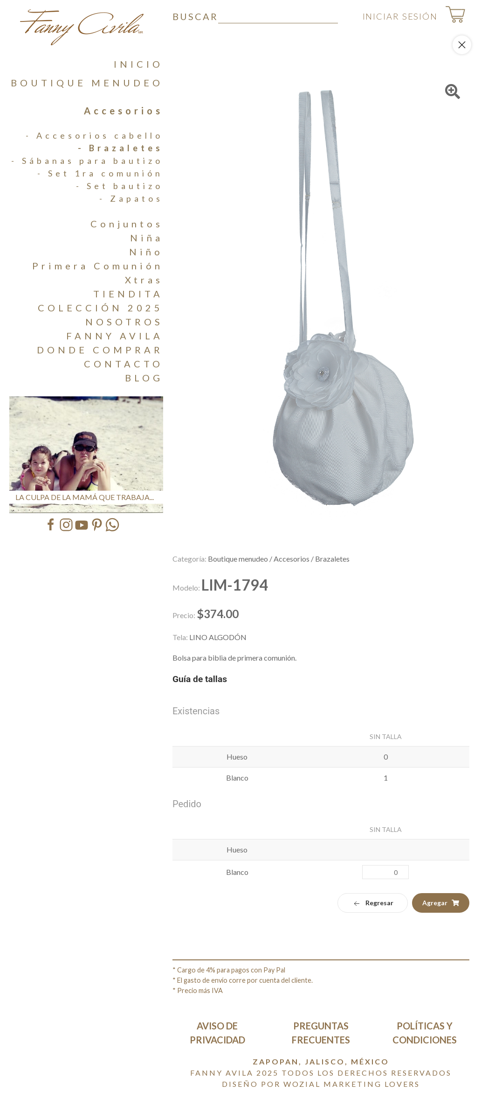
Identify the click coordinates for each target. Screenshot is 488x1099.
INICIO (138, 64)
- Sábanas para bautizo (87, 160)
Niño (146, 251)
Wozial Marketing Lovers (351, 1083)
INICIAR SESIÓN (393, 16)
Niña (146, 237)
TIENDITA (128, 293)
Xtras (144, 279)
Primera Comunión (97, 265)
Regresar (372, 903)
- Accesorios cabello (94, 135)
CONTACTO (123, 363)
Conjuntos (126, 223)
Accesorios (123, 110)
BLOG (144, 377)
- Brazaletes (120, 148)
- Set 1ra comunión (100, 173)
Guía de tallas (199, 679)
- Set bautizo (119, 186)
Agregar (440, 903)
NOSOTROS (124, 321)
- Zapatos (131, 198)
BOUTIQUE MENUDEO (87, 82)
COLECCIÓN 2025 (100, 307)
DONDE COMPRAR (100, 349)
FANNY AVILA (114, 335)
